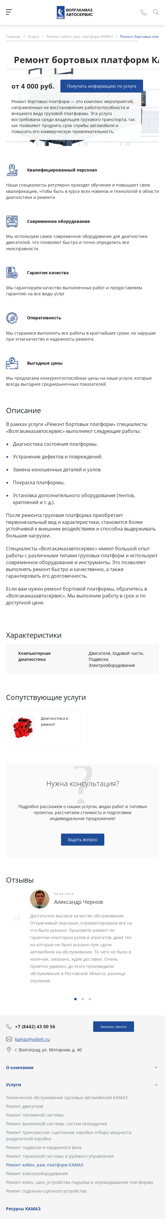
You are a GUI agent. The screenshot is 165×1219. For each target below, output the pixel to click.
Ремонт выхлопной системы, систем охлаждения (56, 1123)
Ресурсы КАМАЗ (23, 1208)
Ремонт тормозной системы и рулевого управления (60, 1156)
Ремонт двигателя (24, 1106)
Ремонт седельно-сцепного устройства (46, 1191)
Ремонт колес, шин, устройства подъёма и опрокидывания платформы (79, 1182)
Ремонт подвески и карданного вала (43, 1147)
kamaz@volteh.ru (32, 1039)
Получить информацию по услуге (101, 86)
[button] (75, 999)
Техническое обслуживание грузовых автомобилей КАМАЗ (66, 1097)
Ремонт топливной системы (35, 1115)
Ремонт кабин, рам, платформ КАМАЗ (44, 1165)
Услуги (13, 1084)
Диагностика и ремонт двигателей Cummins (54, 727)
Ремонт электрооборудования (37, 1173)
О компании (19, 1067)
